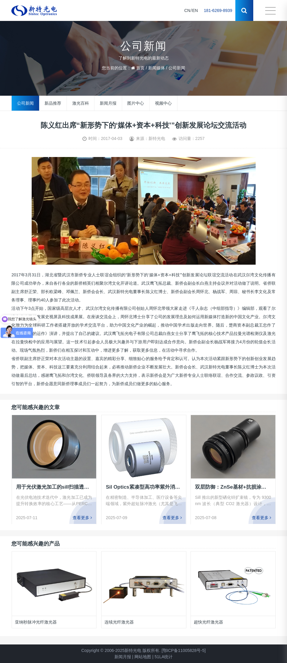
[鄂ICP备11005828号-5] (184, 650)
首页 (140, 67)
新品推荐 (52, 103)
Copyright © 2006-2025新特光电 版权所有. (120, 650)
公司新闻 (176, 67)
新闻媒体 (156, 67)
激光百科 (80, 103)
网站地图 (142, 656)
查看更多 (82, 517)
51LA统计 (164, 656)
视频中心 (163, 103)
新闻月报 (108, 103)
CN (187, 10)
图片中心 (135, 103)
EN (195, 10)
